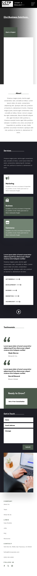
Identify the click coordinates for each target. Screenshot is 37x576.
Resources (7, 538)
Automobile (10, 279)
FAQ (5, 533)
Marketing (10, 296)
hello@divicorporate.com (11, 552)
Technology (10, 301)
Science (9, 290)
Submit (28, 447)
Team (5, 509)
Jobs (5, 528)
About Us (6, 504)
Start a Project (18, 4)
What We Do (7, 514)
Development (11, 285)
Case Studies (8, 523)
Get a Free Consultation (17, 401)
